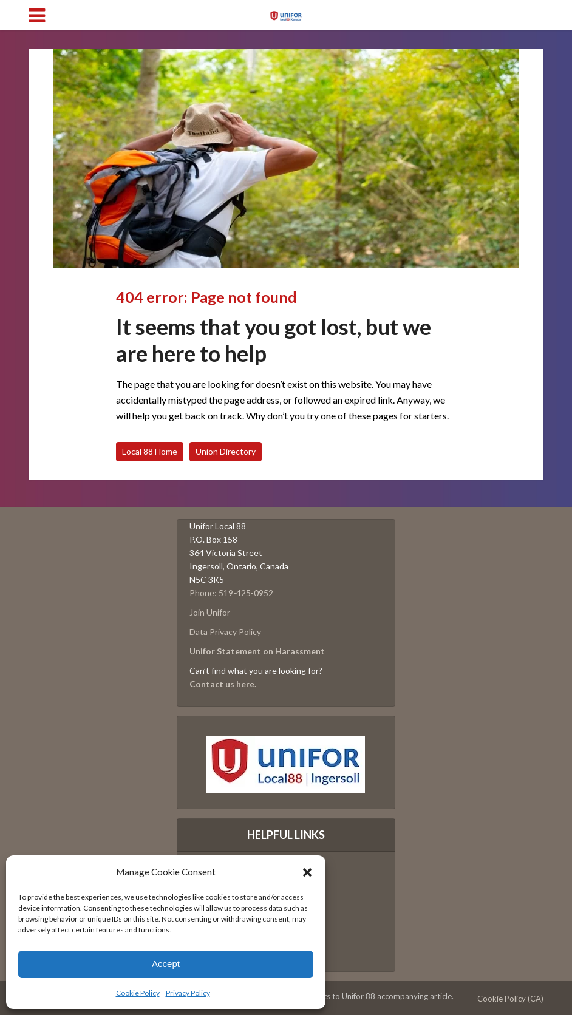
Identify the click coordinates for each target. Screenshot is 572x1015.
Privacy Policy (188, 992)
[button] (307, 872)
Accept (166, 964)
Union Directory (226, 451)
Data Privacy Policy (225, 631)
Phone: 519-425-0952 (231, 593)
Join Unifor (209, 612)
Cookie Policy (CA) (510, 998)
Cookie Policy (138, 992)
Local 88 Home (149, 451)
